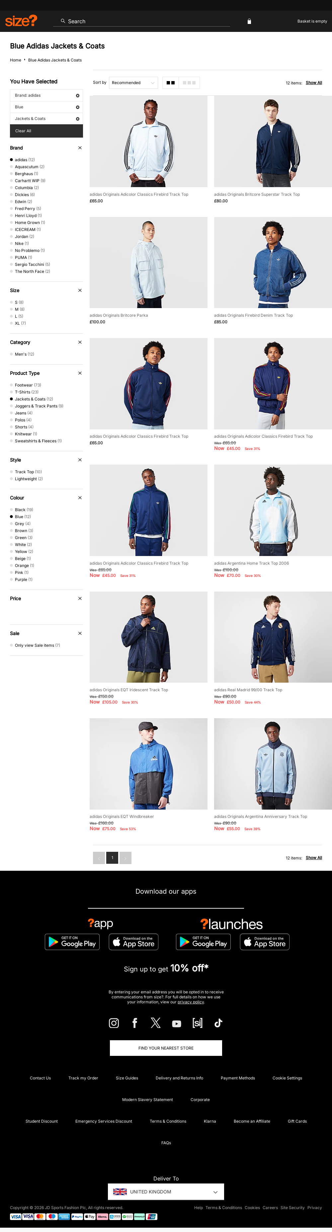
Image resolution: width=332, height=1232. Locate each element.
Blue (47, 106)
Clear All (23, 130)
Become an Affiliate (252, 1121)
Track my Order (83, 1077)
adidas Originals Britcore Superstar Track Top (257, 194)
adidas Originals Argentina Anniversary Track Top (260, 816)
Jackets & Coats (47, 118)
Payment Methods (238, 1077)
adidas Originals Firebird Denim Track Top (253, 315)
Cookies (252, 1207)
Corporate (200, 1099)
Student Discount (42, 1121)
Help (198, 1207)
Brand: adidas (47, 95)
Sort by (100, 82)
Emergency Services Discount (103, 1121)
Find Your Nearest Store (166, 1048)
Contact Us (40, 1077)
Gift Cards (297, 1121)
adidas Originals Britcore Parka (119, 315)
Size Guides (127, 1077)
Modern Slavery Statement (147, 1099)
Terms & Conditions (168, 1121)
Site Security (293, 1207)
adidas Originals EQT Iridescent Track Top (129, 689)
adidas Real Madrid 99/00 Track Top (248, 689)
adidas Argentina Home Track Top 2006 (251, 563)
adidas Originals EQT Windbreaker (122, 816)
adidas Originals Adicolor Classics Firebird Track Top (139, 194)
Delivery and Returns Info (179, 1077)
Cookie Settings (287, 1077)
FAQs (166, 1142)
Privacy (314, 1207)
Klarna (210, 1121)
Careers (270, 1207)
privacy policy (191, 1001)
